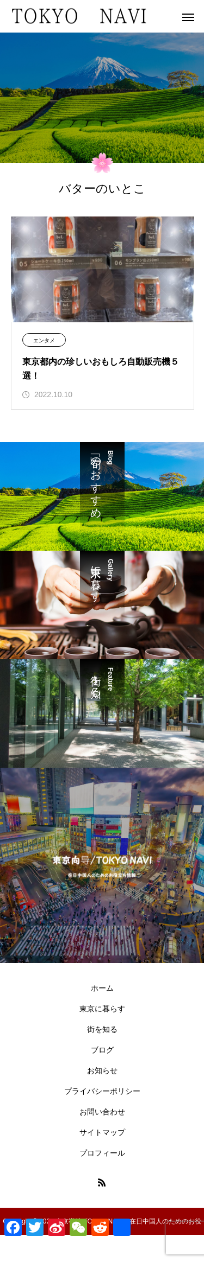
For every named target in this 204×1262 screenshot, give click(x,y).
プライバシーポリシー (102, 1091)
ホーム (102, 988)
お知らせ (102, 1070)
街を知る (102, 1029)
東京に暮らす (102, 1008)
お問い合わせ (102, 1111)
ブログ (102, 1050)
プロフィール (102, 1153)
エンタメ (44, 340)
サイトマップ (102, 1132)
